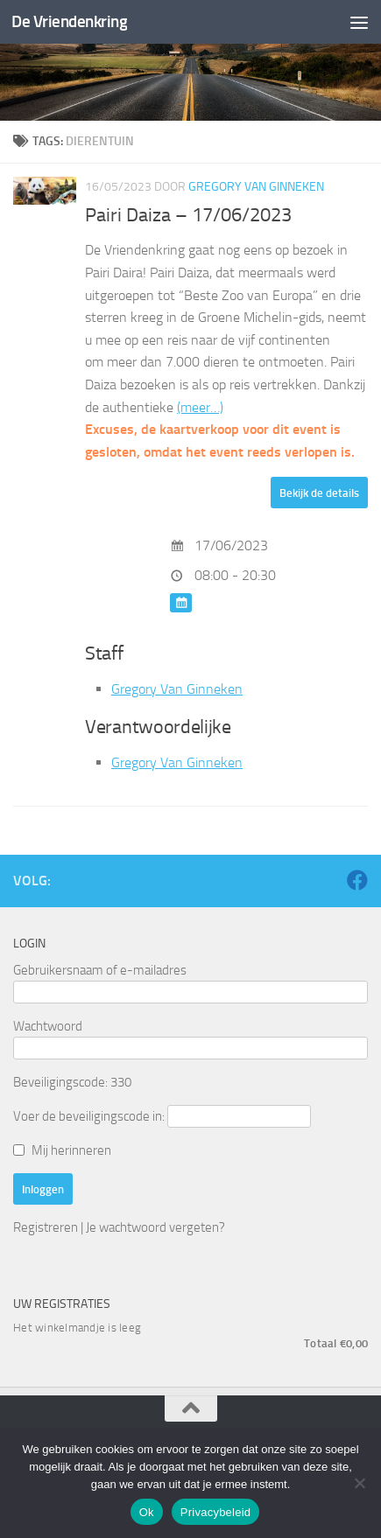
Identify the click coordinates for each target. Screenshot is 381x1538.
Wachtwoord (47, 1026)
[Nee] (359, 1483)
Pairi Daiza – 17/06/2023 (188, 215)
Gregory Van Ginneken (256, 186)
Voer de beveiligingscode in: (89, 1116)
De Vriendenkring (69, 21)
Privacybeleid (215, 1512)
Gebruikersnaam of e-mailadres (100, 970)
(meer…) (200, 407)
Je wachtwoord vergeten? (155, 1227)
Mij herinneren (71, 1150)
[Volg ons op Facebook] (357, 880)
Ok (146, 1512)
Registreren (45, 1227)
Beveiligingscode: (60, 1082)
